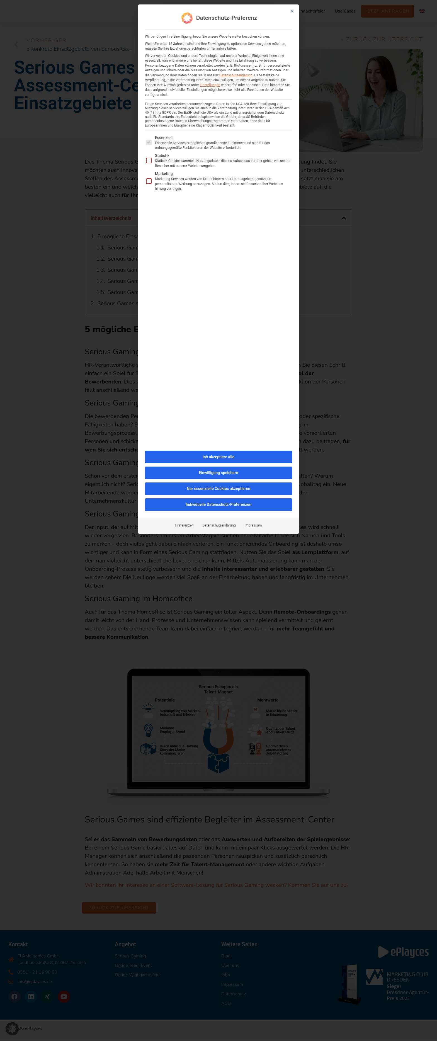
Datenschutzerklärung (236, 72)
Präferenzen (184, 522)
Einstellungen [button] (210, 82)
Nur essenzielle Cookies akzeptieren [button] (218, 485)
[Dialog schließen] (292, 8)
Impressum (253, 522)
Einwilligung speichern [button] (218, 469)
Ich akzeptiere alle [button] (218, 454)
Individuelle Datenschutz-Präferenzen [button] (218, 501)
